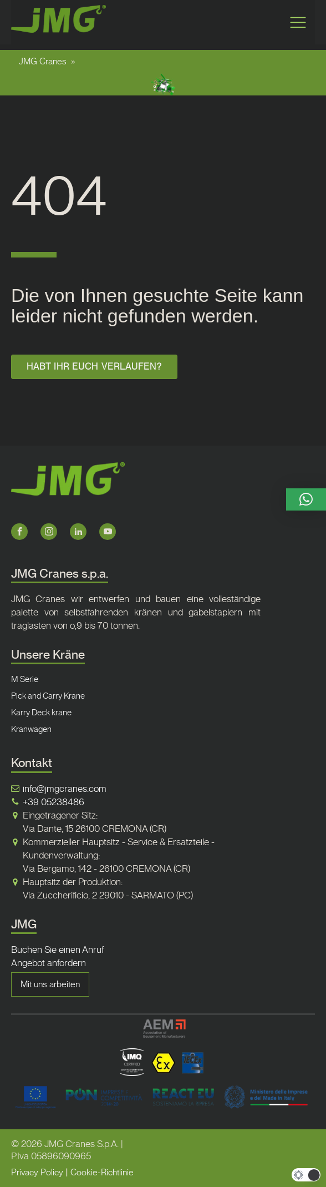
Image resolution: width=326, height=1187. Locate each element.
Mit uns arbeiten (50, 984)
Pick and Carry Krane (48, 696)
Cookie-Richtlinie (102, 1172)
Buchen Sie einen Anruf (57, 949)
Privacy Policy (37, 1172)
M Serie (24, 679)
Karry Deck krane (41, 713)
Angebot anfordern (48, 962)
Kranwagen (31, 729)
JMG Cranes (43, 61)
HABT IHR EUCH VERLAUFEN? (94, 366)
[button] (306, 499)
